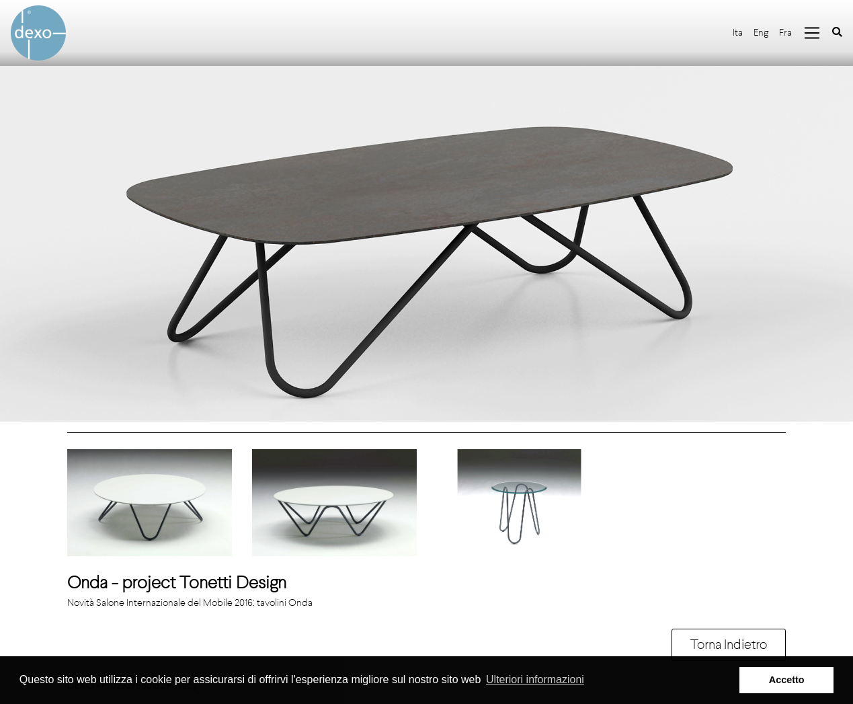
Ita (738, 32)
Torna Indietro (728, 644)
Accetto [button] (787, 679)
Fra (785, 32)
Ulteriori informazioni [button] (535, 679)
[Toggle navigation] (812, 33)
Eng (761, 32)
